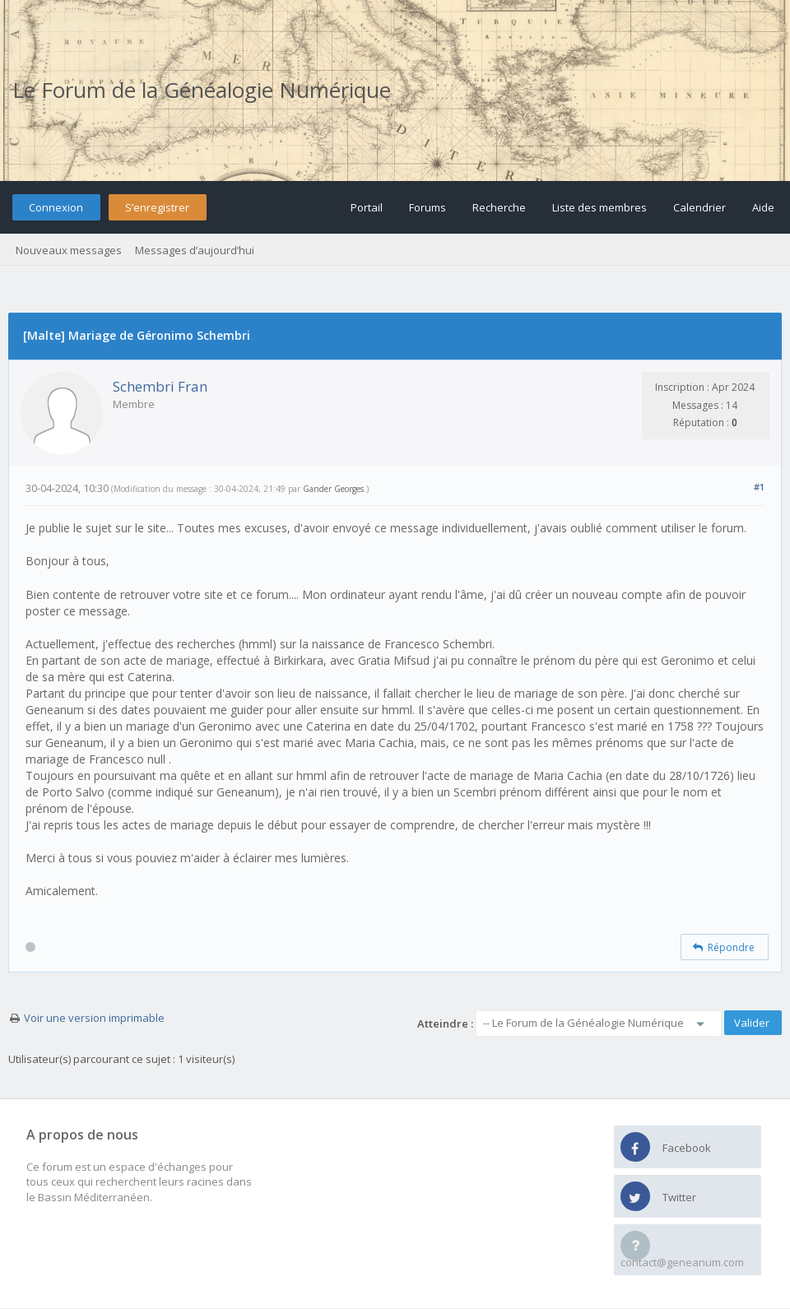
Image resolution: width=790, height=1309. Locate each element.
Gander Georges (333, 488)
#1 (759, 486)
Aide (763, 207)
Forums (427, 207)
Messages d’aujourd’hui (194, 250)
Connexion (56, 207)
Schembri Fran (160, 386)
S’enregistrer (157, 207)
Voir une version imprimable (94, 1017)
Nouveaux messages (69, 250)
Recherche (499, 207)
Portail (367, 207)
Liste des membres (599, 207)
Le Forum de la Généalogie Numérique (201, 89)
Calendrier (699, 207)
